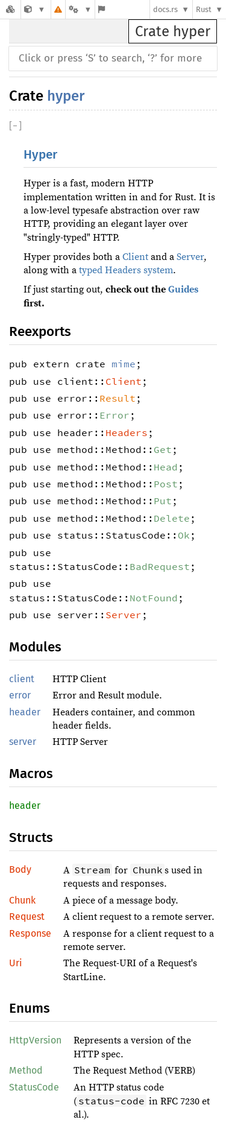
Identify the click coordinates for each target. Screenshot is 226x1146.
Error (114, 415)
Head (166, 467)
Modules (35, 647)
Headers (126, 432)
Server (190, 257)
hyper (65, 95)
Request (27, 916)
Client (135, 257)
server (22, 741)
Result (117, 398)
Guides (183, 289)
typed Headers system (126, 270)
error (20, 695)
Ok (184, 535)
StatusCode (34, 1087)
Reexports (40, 331)
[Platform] (80, 9)
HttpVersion (35, 1040)
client (21, 679)
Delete (172, 518)
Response (30, 933)
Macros (31, 773)
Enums (29, 1008)
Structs (31, 837)
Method (26, 1070)
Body (20, 869)
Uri (15, 963)
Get (163, 449)
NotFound (154, 598)
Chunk (22, 900)
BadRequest (160, 566)
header (24, 712)
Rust (204, 9)
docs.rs (165, 9)
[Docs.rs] (10, 9)
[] (15, 126)
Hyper (40, 154)
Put (163, 501)
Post (166, 484)
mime (123, 364)
